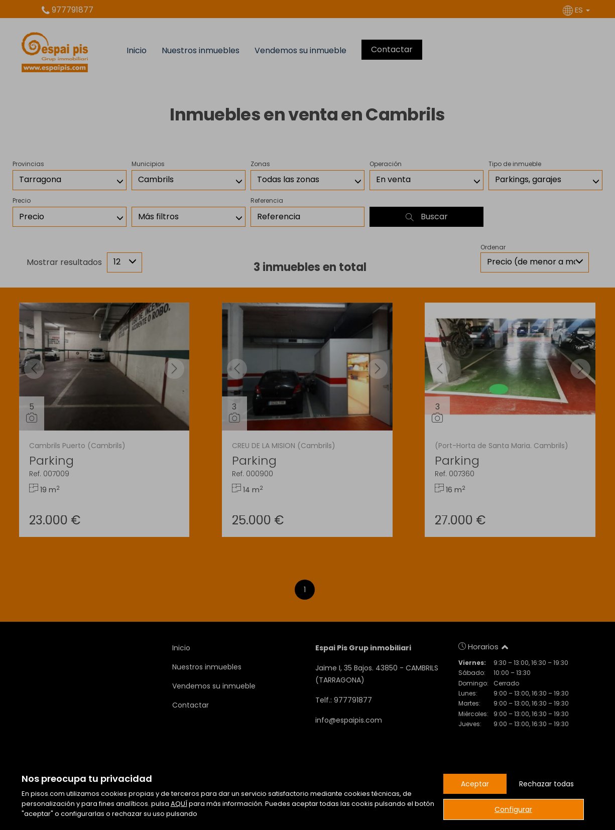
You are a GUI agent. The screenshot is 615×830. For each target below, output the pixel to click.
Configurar (513, 809)
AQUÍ (179, 803)
